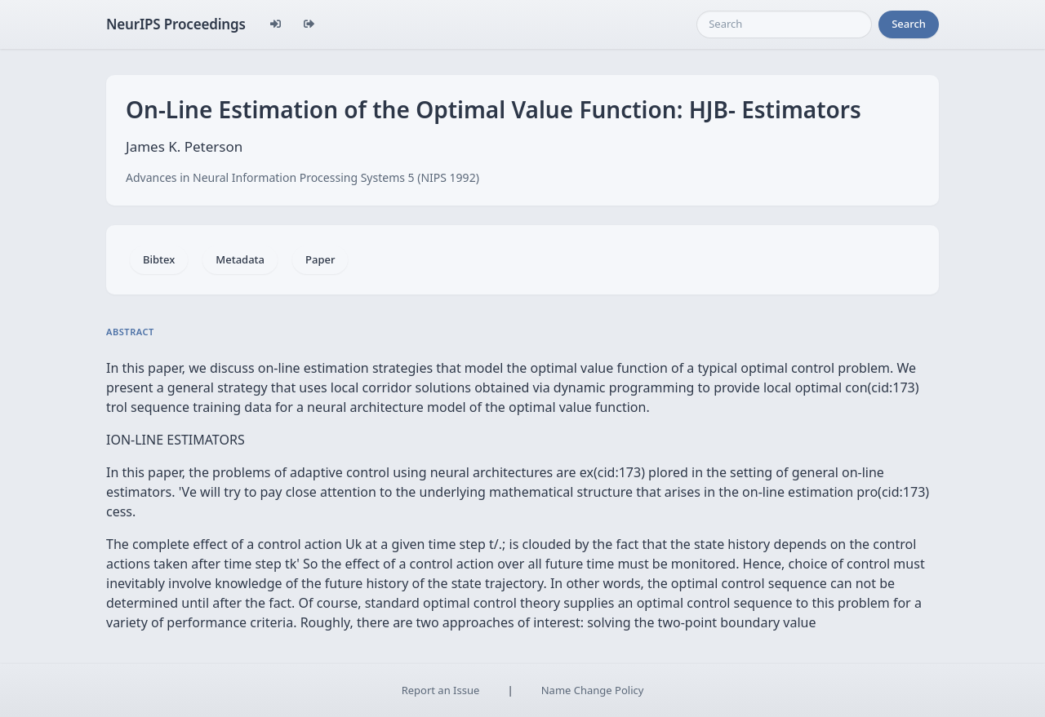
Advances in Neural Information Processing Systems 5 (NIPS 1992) (302, 177)
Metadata (240, 259)
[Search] (784, 24)
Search (909, 23)
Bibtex (159, 259)
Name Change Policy (592, 690)
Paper (320, 259)
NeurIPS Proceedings (176, 24)
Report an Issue (441, 690)
